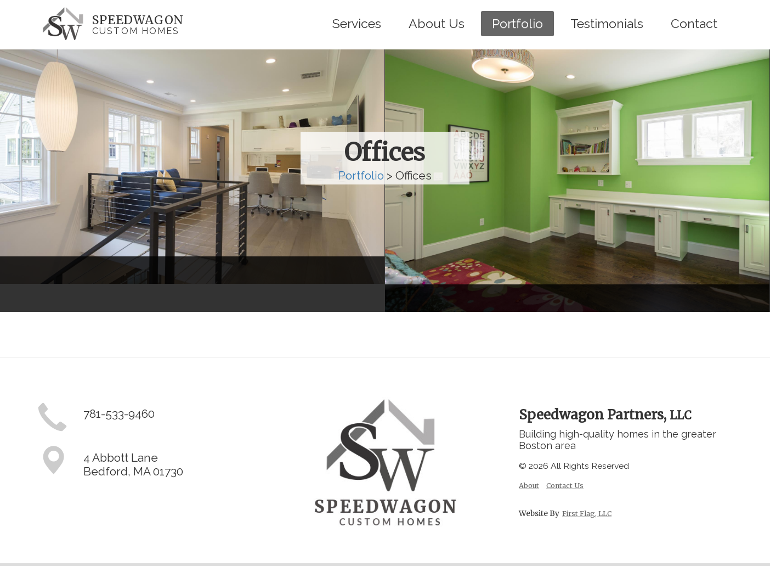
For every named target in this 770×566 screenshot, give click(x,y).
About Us (437, 23)
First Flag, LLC (587, 513)
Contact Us (565, 485)
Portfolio (517, 23)
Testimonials (606, 23)
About (529, 485)
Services (356, 23)
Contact (694, 23)
